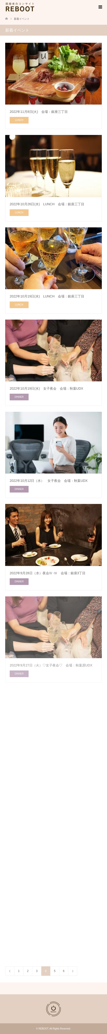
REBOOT (43, 1028)
